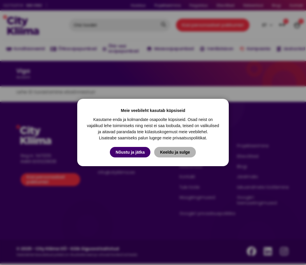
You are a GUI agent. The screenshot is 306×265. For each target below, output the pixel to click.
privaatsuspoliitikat (189, 138)
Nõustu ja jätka (130, 152)
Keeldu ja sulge (175, 152)
